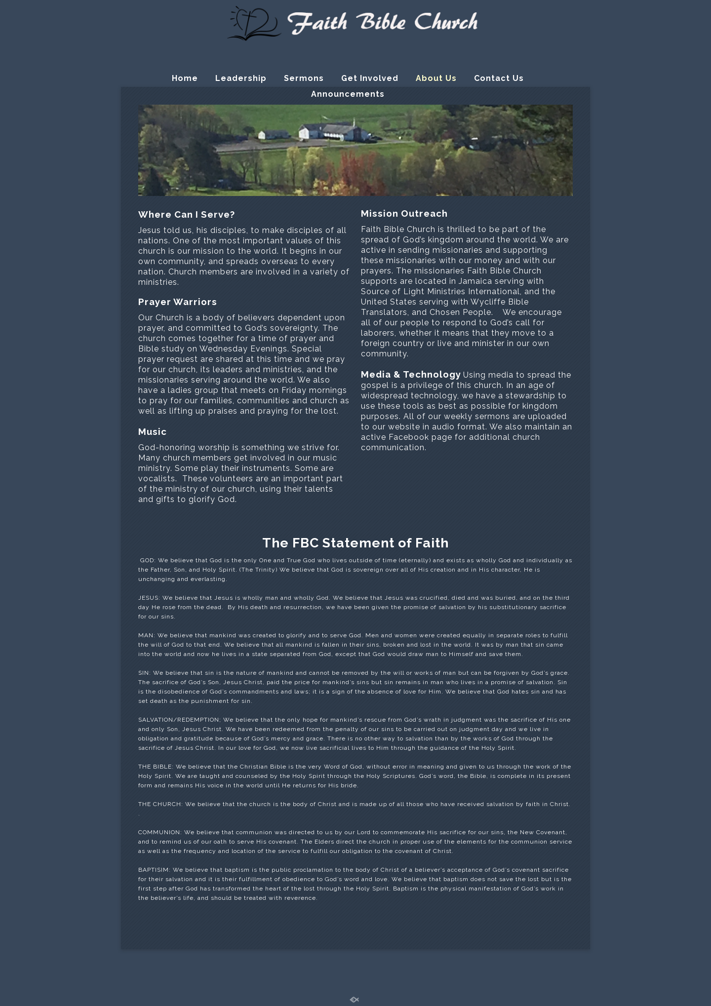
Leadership (241, 78)
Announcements (348, 94)
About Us (436, 78)
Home (185, 78)
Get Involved (369, 78)
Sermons (304, 78)
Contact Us (499, 78)
